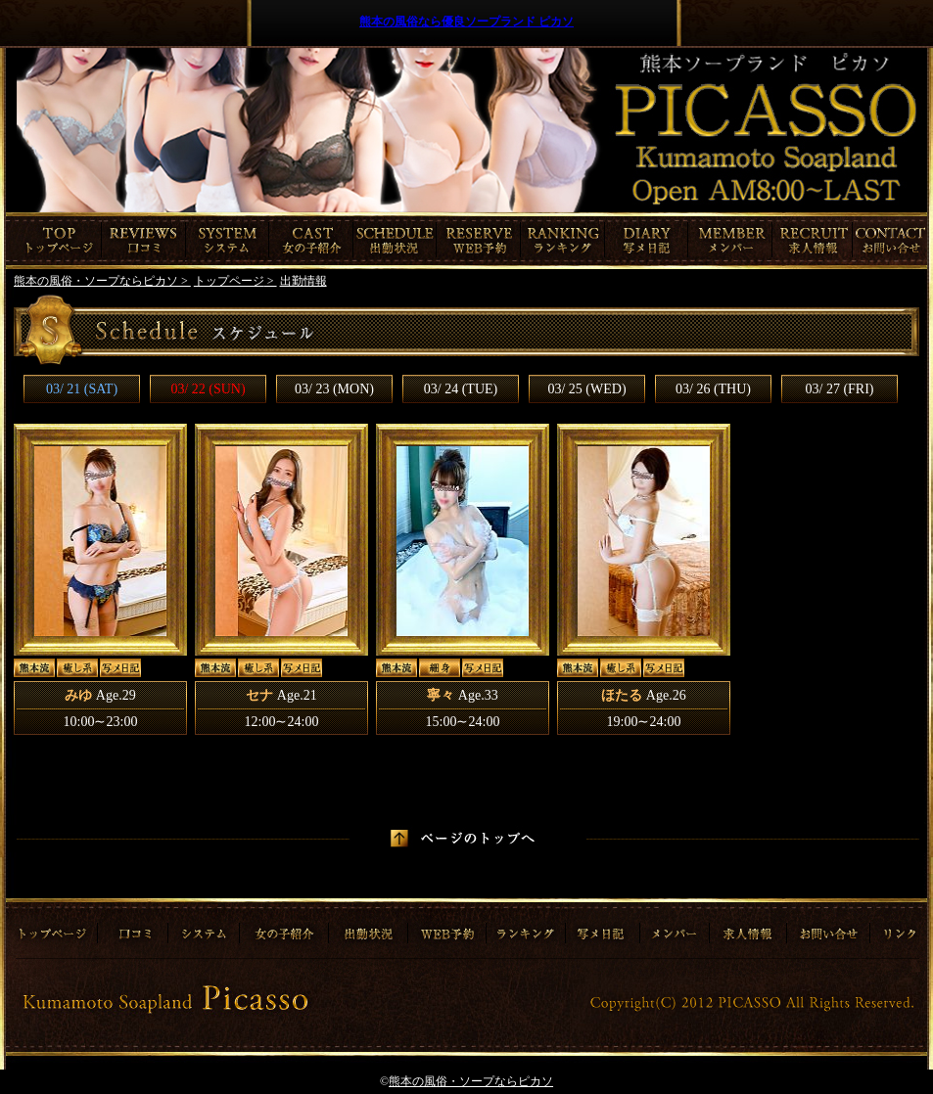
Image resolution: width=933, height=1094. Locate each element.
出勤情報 (395, 240)
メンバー (730, 240)
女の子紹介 (311, 240)
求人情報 (814, 240)
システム (227, 240)
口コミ (144, 240)
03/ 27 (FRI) (840, 389)
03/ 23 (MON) (334, 389)
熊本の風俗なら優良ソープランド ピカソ (466, 21)
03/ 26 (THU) (713, 389)
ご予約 (479, 240)
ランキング (563, 240)
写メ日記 (646, 240)
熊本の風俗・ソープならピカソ (471, 1081)
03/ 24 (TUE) (460, 389)
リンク (897, 926)
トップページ (54, 240)
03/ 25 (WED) (586, 389)
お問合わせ (892, 240)
